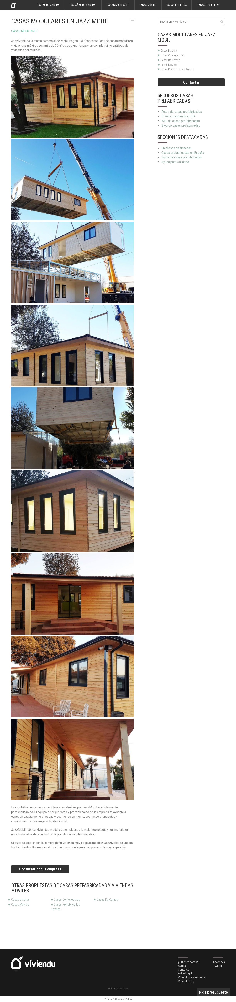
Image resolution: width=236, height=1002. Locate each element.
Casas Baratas (18, 899)
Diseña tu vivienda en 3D (178, 116)
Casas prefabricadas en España (182, 152)
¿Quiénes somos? (189, 962)
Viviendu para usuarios (192, 977)
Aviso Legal (185, 973)
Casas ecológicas (208, 5)
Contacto (183, 969)
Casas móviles (148, 5)
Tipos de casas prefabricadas (181, 157)
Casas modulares (118, 5)
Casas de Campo (106, 899)
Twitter (217, 965)
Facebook (219, 962)
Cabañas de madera (83, 5)
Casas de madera (49, 5)
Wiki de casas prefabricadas (180, 121)
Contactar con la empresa (40, 869)
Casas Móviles (18, 904)
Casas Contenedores (65, 899)
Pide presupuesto (213, 992)
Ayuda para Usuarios (175, 162)
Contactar (191, 82)
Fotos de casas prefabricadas (181, 112)
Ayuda (182, 965)
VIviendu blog (186, 981)
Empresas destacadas (176, 148)
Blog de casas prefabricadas (180, 125)
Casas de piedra (176, 5)
